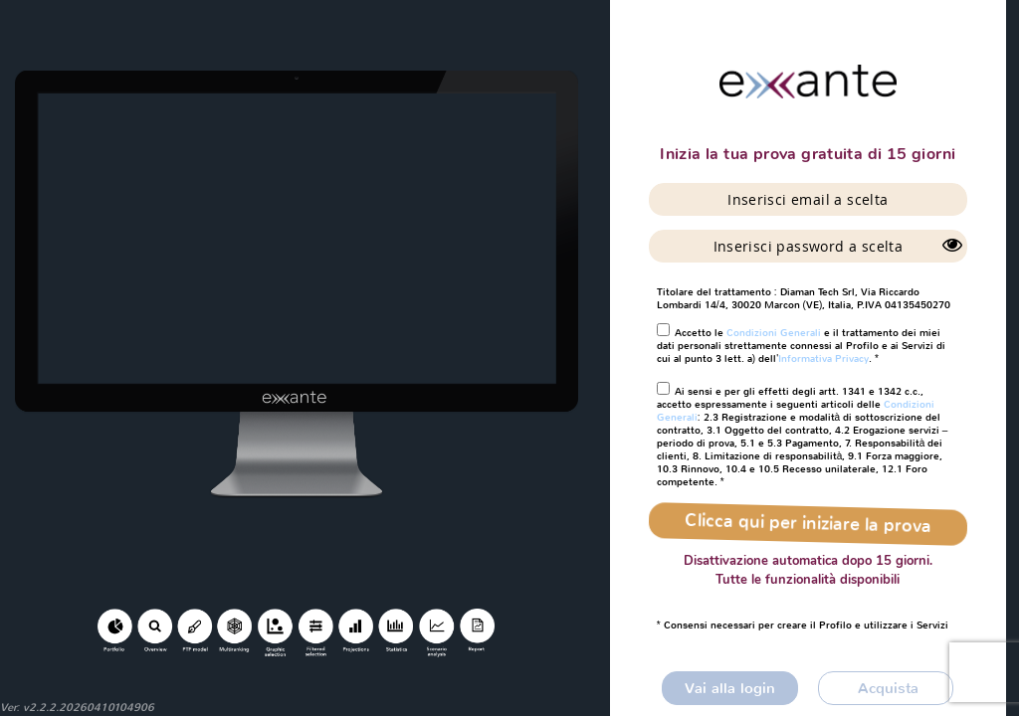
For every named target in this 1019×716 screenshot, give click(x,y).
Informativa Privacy (823, 358)
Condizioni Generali (773, 332)
